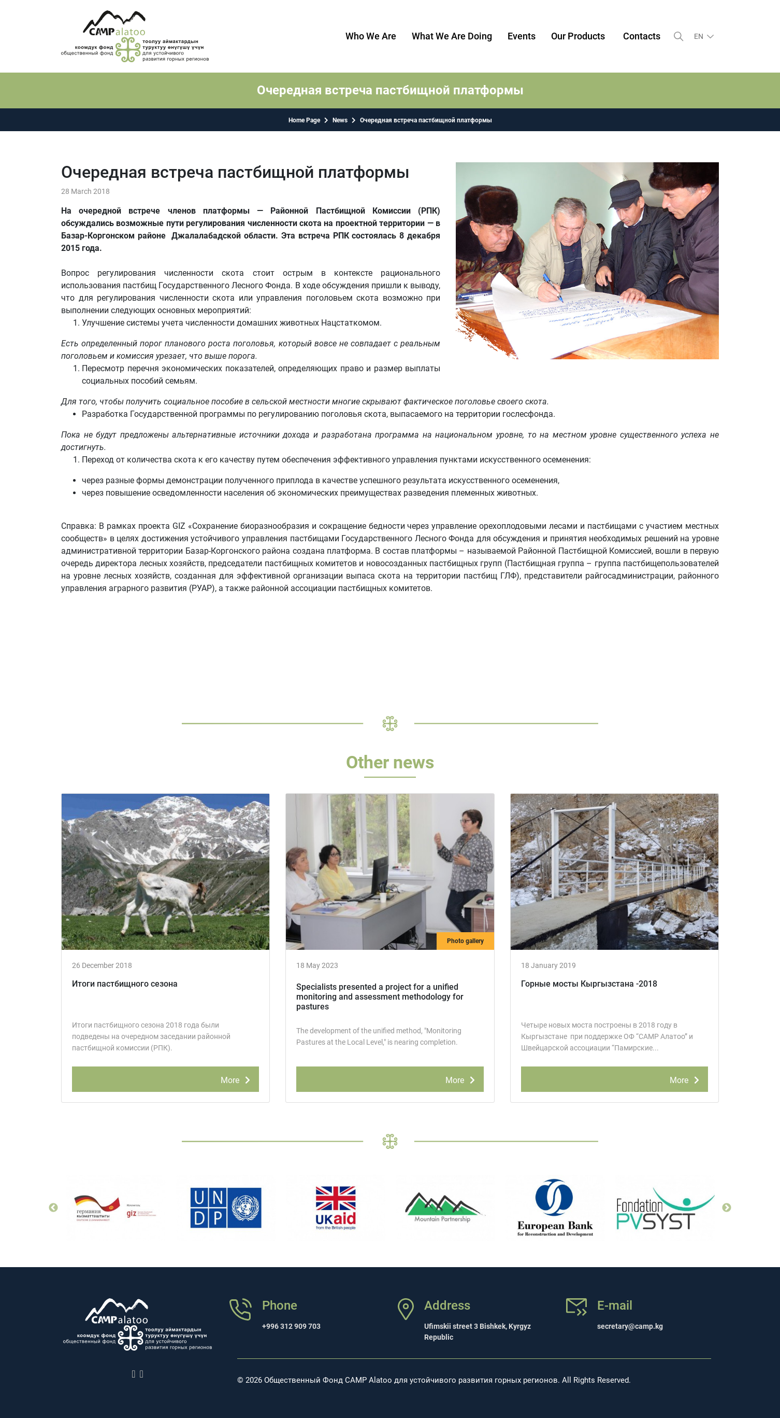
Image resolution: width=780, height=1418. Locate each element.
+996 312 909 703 (291, 1326)
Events (522, 36)
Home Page (304, 120)
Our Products (578, 36)
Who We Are (370, 36)
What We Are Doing (452, 36)
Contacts (641, 36)
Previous (53, 1208)
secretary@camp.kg (630, 1326)
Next (726, 1208)
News (340, 120)
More (237, 1078)
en (699, 36)
